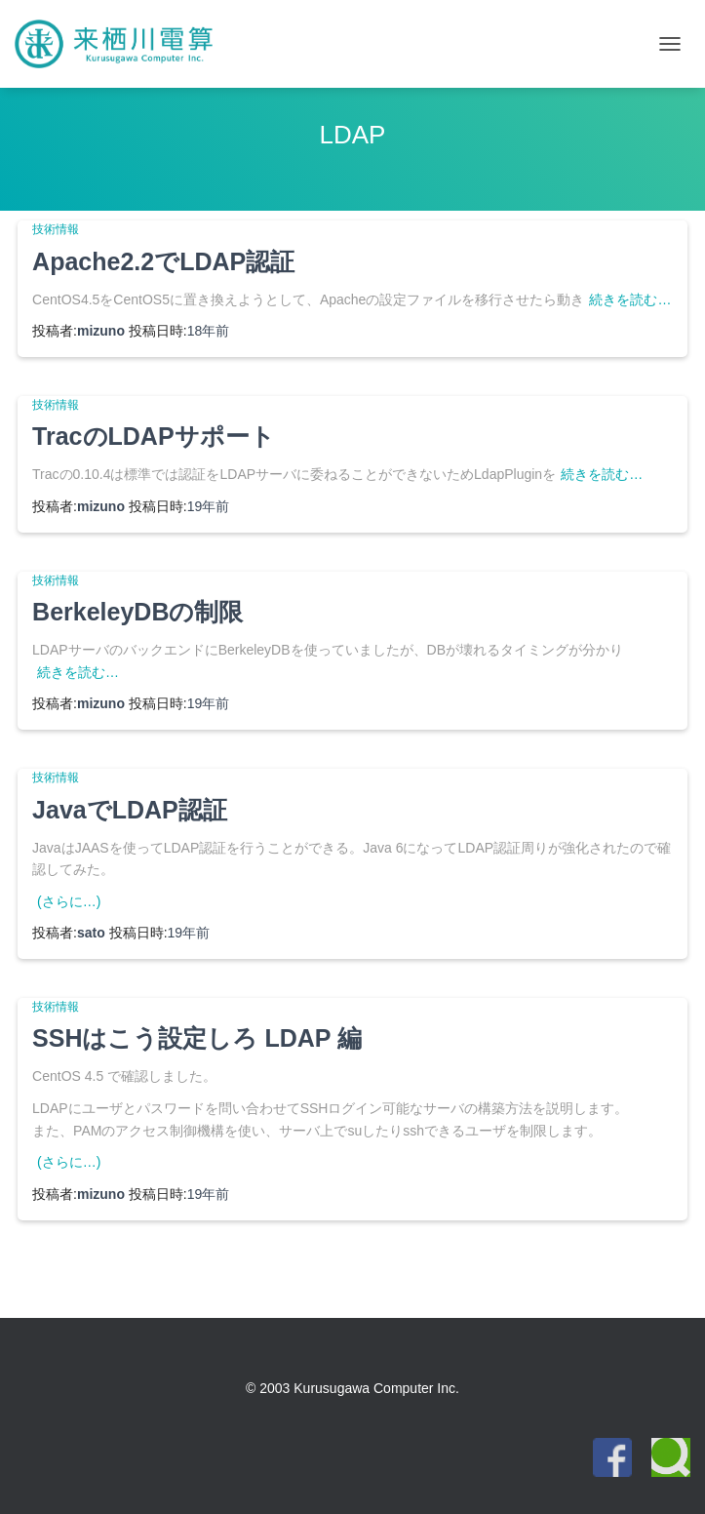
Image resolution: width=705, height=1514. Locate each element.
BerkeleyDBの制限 (137, 611)
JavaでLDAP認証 (129, 809)
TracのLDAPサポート (153, 436)
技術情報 (55, 229)
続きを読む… (630, 299)
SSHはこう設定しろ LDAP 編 (197, 1038)
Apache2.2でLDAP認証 (163, 261)
